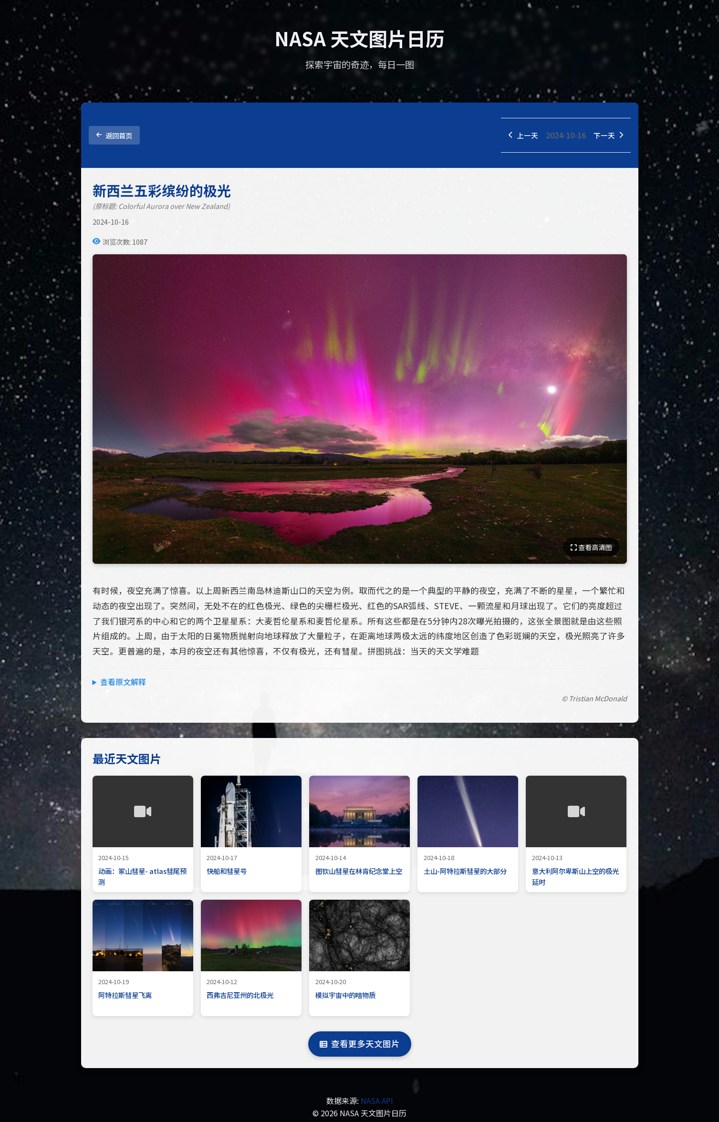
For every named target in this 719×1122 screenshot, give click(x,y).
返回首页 (114, 136)
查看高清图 (591, 548)
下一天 (607, 135)
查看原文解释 (123, 682)
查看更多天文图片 (360, 1045)
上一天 (520, 135)
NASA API (377, 1102)
